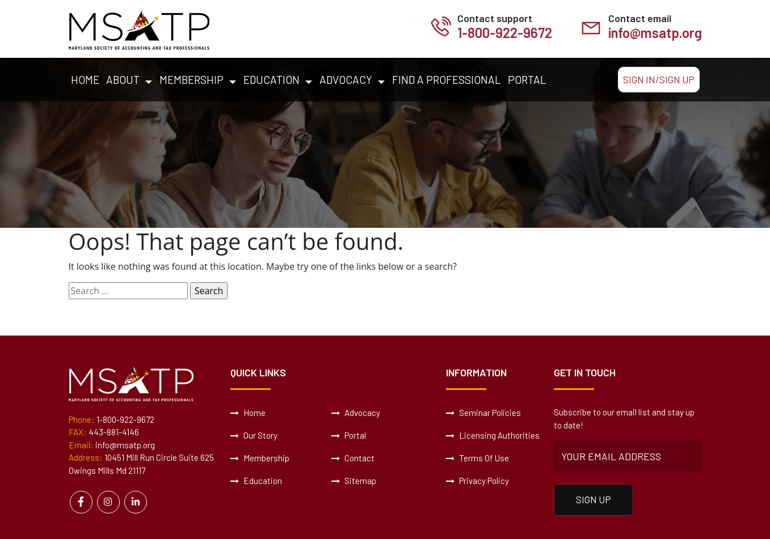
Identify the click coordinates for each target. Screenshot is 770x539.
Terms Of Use (477, 458)
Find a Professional (446, 79)
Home (85, 79)
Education (271, 79)
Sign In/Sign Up (659, 79)
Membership (191, 79)
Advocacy (345, 79)
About (123, 79)
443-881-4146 (114, 432)
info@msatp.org (655, 32)
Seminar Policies (483, 413)
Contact (353, 458)
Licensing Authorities (493, 435)
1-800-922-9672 (504, 32)
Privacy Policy (477, 481)
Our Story (253, 435)
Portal (527, 79)
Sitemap (353, 481)
